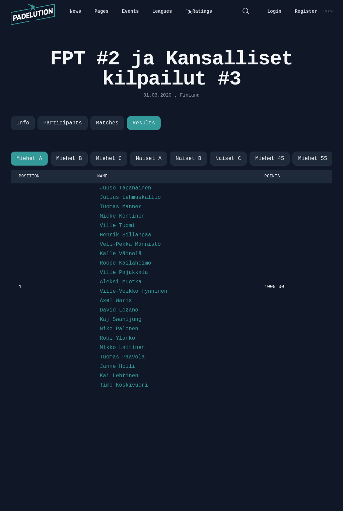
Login (274, 11)
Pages (101, 11)
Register (306, 11)
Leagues (162, 11)
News (75, 11)
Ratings (198, 11)
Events (130, 11)
